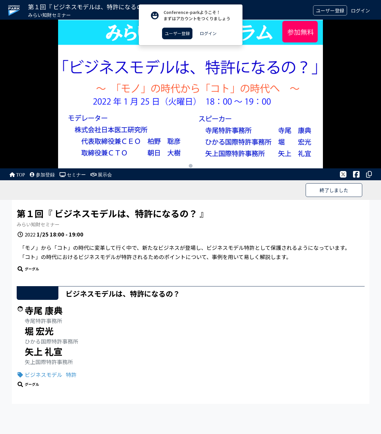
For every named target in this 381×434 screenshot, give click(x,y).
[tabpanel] (190, 94)
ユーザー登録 (330, 10)
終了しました (334, 190)
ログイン (360, 10)
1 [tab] (190, 166)
